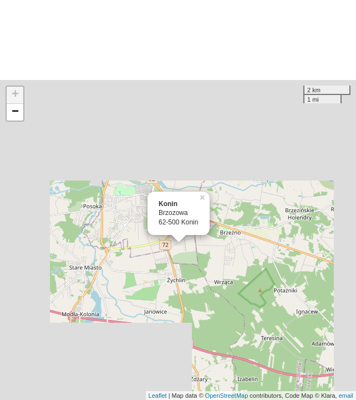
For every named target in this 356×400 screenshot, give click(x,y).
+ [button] (15, 95)
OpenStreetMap (226, 395)
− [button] (15, 112)
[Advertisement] (178, 40)
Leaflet (158, 395)
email (346, 395)
